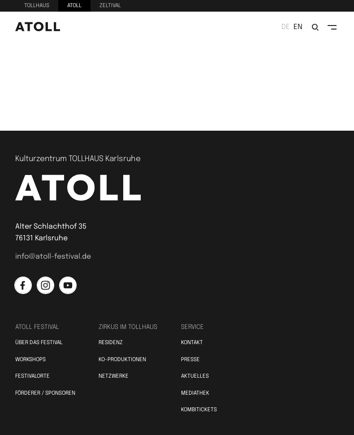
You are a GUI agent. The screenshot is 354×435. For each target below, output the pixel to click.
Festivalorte (32, 376)
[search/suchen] (315, 27)
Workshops (30, 359)
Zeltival (110, 6)
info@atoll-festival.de (53, 256)
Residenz (111, 342)
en (298, 27)
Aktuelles (195, 376)
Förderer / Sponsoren (45, 393)
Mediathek (195, 393)
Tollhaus (36, 6)
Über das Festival (39, 342)
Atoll (74, 6)
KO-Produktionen (122, 359)
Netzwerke (114, 376)
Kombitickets (199, 410)
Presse (190, 359)
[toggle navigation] (332, 27)
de (285, 27)
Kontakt (192, 342)
